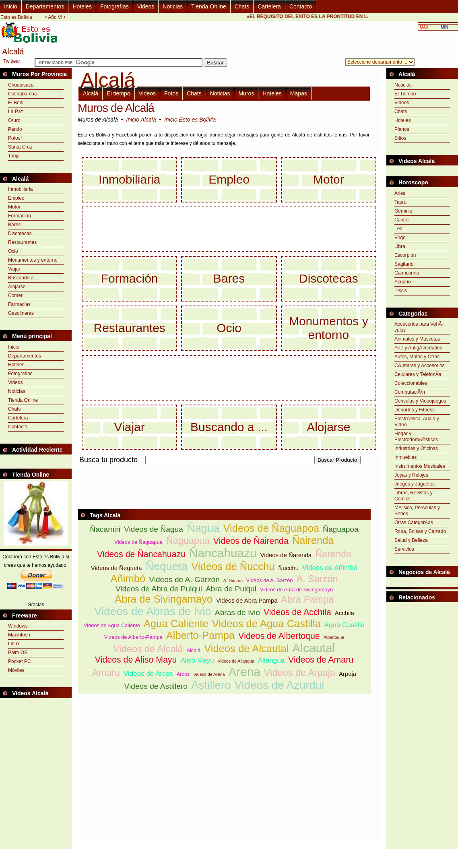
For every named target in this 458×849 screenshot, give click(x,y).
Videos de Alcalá (148, 649)
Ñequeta (166, 566)
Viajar (14, 269)
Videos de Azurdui (279, 685)
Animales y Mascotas (417, 339)
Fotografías (114, 6)
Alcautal (313, 648)
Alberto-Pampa (200, 635)
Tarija (14, 156)
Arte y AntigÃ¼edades (418, 348)
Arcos (183, 674)
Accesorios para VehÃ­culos (419, 327)
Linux (14, 644)
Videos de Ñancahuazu (141, 554)
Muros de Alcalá (116, 107)
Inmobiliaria (20, 189)
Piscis (400, 290)
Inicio (10, 6)
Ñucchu (288, 567)
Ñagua (203, 528)
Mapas (298, 93)
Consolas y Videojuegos (420, 401)
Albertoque (334, 637)
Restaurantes (22, 242)
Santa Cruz (20, 147)
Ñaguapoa (341, 529)
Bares (14, 224)
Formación (19, 216)
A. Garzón (233, 580)
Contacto (300, 6)
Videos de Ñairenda (251, 541)
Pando (15, 129)
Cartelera (269, 6)
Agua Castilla (344, 625)
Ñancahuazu (223, 553)
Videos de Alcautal (246, 648)
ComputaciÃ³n (409, 392)
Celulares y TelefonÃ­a (417, 374)
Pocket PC (19, 661)
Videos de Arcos (148, 674)
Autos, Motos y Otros (416, 356)
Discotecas (20, 233)
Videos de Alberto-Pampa (133, 637)
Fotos (171, 93)
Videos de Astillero (156, 686)
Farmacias (19, 304)
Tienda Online (208, 6)
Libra (399, 246)
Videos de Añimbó (329, 568)
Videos (146, 6)
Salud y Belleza (411, 540)
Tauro (400, 202)
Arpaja (347, 673)
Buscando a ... (23, 278)
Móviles (16, 670)
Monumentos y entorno (33, 260)
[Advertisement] (224, 469)
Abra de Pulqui (231, 589)
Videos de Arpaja (299, 672)
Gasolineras (21, 313)
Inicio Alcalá (141, 119)
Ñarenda (333, 554)
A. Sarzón (317, 579)
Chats (242, 6)
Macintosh (19, 635)
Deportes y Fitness (414, 410)
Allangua (271, 660)
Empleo (16, 198)
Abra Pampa (307, 599)
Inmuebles (405, 457)
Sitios (400, 138)
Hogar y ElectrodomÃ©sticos (416, 436)
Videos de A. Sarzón (269, 580)
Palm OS (17, 652)
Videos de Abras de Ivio (152, 611)
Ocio (13, 251)
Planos (401, 129)
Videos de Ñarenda (286, 555)
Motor (14, 207)
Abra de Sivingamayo (163, 599)
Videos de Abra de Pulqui (159, 589)
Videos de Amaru (320, 660)
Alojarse (16, 286)
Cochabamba (22, 94)
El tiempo (118, 93)
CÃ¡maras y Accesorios (419, 365)
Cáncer (402, 220)
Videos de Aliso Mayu (136, 660)
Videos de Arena (209, 674)
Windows (18, 626)
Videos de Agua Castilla (266, 623)
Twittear (11, 61)
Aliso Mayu (197, 660)
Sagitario (403, 264)
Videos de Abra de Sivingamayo (296, 590)
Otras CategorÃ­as (413, 522)
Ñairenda (313, 540)
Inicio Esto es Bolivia (190, 119)
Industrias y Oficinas (416, 448)
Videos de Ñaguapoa (271, 528)
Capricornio (406, 273)
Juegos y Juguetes (414, 484)
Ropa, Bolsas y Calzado (420, 531)
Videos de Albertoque (279, 636)
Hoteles (81, 6)
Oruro (14, 120)
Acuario (402, 282)
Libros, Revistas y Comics (413, 496)
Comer (15, 295)
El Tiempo (405, 94)
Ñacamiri (105, 529)
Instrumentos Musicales (419, 466)
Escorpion (405, 255)
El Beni (15, 102)
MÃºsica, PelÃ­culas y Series (417, 510)
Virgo (400, 237)
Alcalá (90, 93)
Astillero (211, 685)
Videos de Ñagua (153, 529)
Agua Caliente (176, 623)
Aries (399, 193)
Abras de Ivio (237, 612)
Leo (398, 228)
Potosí (15, 138)
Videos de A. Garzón (184, 579)
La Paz (15, 111)
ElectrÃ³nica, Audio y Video (416, 422)
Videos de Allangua (236, 661)
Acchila (344, 612)
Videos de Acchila (297, 612)
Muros (246, 93)
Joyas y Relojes (411, 475)
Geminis (403, 211)
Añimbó (127, 578)
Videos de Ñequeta (116, 567)
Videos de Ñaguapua (138, 542)
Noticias (173, 6)
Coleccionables (410, 383)
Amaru (106, 672)
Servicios (404, 549)
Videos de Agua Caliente (112, 625)
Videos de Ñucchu (232, 566)
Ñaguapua (188, 540)
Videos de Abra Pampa (246, 600)
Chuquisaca (20, 85)
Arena (244, 671)
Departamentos (45, 6)
